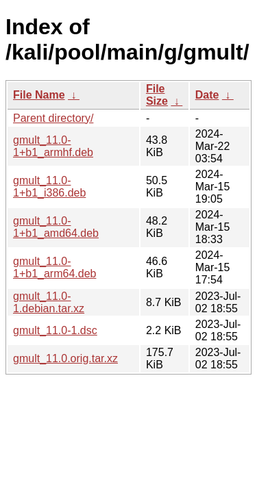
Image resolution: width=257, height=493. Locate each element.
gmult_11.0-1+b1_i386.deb (49, 187)
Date (207, 95)
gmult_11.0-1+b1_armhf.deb (53, 146)
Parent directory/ (53, 118)
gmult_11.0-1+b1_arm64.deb (54, 267)
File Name (39, 95)
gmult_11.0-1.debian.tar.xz (48, 302)
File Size (157, 95)
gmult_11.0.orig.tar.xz (65, 358)
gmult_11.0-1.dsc (55, 330)
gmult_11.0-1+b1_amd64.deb (56, 227)
